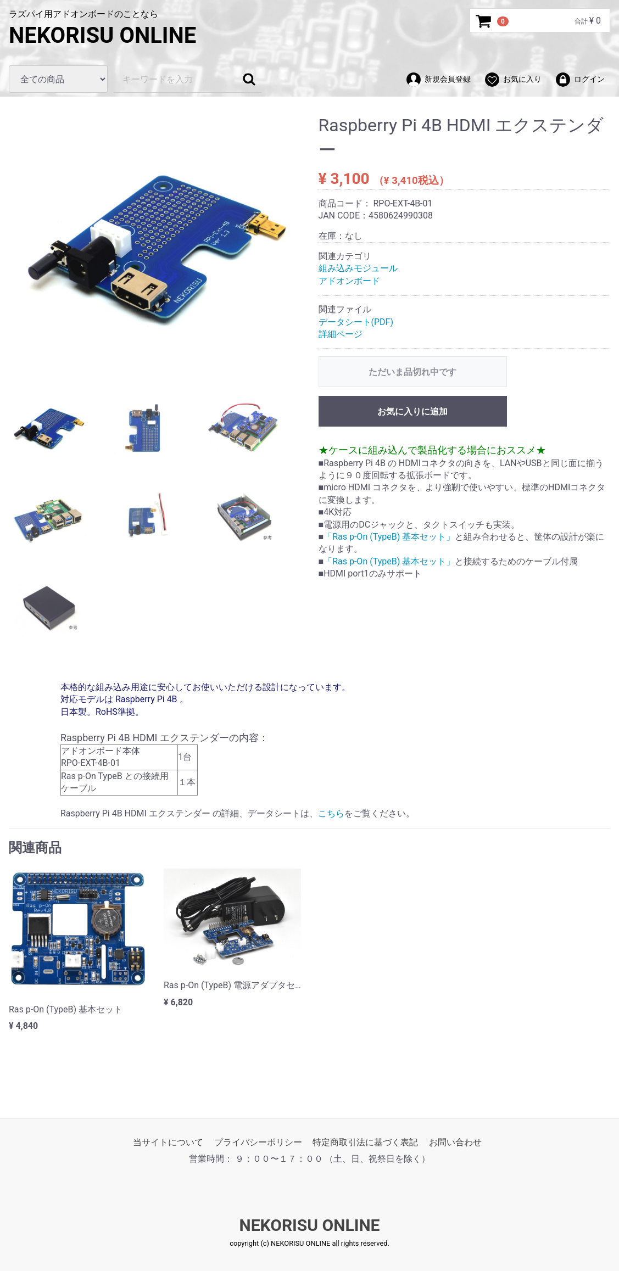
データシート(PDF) (358, 321)
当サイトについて (168, 1142)
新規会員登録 (438, 79)
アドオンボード (349, 281)
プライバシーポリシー (258, 1142)
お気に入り (513, 79)
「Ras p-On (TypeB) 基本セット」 (389, 536)
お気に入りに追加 (412, 411)
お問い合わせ (455, 1142)
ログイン (580, 79)
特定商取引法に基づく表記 (365, 1142)
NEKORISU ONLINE (102, 35)
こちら (331, 813)
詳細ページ (343, 334)
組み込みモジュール (358, 268)
